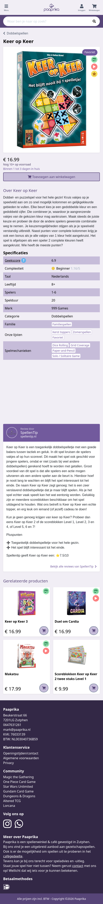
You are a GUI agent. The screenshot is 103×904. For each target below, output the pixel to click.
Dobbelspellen (62, 316)
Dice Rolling (60, 345)
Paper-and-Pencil (64, 350)
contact (77, 866)
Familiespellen (62, 324)
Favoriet (58, 337)
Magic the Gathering (18, 777)
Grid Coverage (80, 345)
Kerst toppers (61, 332)
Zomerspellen (82, 332)
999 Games (60, 308)
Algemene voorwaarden (21, 758)
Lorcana (9, 805)
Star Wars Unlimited (18, 786)
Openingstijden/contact (20, 753)
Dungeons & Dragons (19, 796)
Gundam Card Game (18, 791)
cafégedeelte (12, 856)
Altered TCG (12, 801)
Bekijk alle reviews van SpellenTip (73, 566)
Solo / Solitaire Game (66, 356)
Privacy (8, 763)
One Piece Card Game (19, 782)
